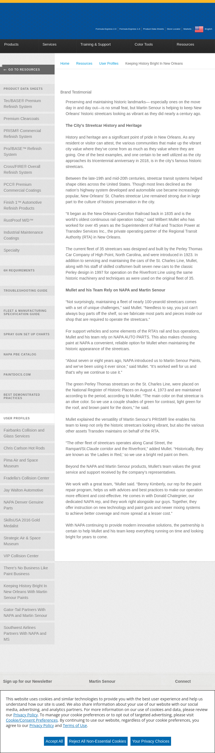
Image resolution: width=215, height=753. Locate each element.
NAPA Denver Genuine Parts (23, 505)
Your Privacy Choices (150, 741)
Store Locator (173, 29)
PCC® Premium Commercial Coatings (22, 187)
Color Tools (144, 44)
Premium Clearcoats (21, 118)
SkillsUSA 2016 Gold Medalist (22, 523)
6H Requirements (19, 270)
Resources (185, 44)
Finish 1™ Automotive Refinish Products (23, 205)
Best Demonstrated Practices (22, 396)
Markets (187, 29)
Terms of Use (75, 725)
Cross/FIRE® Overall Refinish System (22, 169)
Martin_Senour (32, 16)
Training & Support (95, 44)
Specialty (12, 250)
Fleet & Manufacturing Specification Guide (25, 312)
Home (64, 64)
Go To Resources (24, 69)
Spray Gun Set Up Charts (27, 334)
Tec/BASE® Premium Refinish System (22, 104)
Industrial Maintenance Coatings (23, 235)
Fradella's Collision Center (26, 478)
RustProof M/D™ (18, 220)
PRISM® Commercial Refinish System (22, 133)
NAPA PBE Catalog (20, 354)
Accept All (54, 741)
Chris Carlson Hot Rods (24, 448)
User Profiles (17, 418)
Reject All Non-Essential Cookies (97, 741)
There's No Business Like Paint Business (26, 571)
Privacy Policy (25, 714)
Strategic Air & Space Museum (22, 541)
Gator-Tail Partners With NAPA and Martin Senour (25, 612)
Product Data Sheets (153, 29)
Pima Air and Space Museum (21, 463)
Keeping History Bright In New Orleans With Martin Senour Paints (25, 592)
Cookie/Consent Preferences (32, 720)
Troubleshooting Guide (26, 290)
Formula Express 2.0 (106, 29)
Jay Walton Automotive (23, 490)
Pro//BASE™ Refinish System (22, 151)
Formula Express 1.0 (130, 29)
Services (50, 44)
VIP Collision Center (21, 556)
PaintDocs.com (17, 374)
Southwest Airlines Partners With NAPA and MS (25, 633)
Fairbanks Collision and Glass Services (24, 433)
